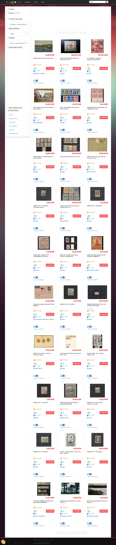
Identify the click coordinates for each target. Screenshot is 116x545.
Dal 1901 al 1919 (93, 270)
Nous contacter (37, 543)
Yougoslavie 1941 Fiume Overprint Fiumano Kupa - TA (69, 206)
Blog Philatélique (46, 543)
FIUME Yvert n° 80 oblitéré (67, 304)
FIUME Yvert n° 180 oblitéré (94, 206)
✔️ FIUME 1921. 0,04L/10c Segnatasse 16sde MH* (94, 59)
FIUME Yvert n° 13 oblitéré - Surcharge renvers (41, 206)
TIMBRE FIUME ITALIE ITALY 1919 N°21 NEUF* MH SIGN (96, 305)
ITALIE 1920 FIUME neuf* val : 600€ (70, 156)
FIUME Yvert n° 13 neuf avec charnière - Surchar (95, 403)
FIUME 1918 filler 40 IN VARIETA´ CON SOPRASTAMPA (69, 403)
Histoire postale (40, 73)
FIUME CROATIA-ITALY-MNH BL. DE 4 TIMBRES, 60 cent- (97, 108)
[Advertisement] (18, 78)
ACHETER (50, 68)
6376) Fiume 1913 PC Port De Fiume (43, 58)
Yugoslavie (65, 221)
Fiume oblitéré (13, 126)
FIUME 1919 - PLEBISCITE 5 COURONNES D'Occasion (41, 255)
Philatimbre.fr (37, 539)
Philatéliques (39, 122)
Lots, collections (40, 516)
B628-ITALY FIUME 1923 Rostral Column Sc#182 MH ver (69, 255)
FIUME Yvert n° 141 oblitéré (94, 451)
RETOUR (17, 13)
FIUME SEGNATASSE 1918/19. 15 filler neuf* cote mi (69, 59)
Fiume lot (11, 130)
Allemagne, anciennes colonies (44, 319)
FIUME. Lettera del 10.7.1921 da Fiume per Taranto (42, 354)
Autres (37, 270)
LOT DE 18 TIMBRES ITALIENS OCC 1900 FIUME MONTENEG (43, 501)
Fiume (10, 115)
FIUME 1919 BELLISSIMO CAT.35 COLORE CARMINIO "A (96, 255)
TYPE (19, 2)
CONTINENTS (27, 2)
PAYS (36, 2)
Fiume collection (13, 133)
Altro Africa (92, 172)
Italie (63, 73)
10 (84, 33)
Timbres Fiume (13, 118)
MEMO (42, 2)
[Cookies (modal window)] (3, 542)
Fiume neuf (12, 122)
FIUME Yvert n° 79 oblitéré (40, 402)
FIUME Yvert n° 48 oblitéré (40, 451)
